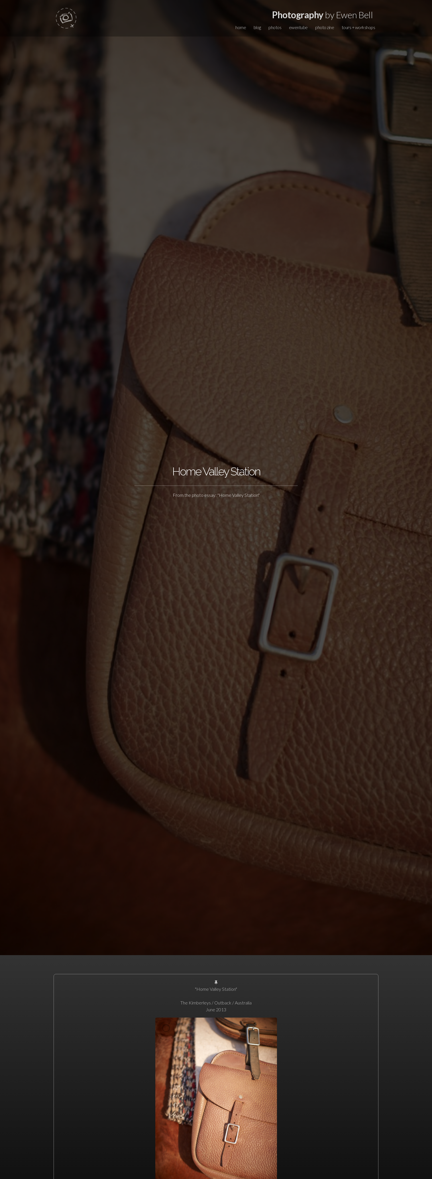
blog (257, 27)
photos (274, 27)
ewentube (298, 27)
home (240, 27)
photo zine (324, 27)
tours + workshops (358, 27)
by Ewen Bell (322, 14)
